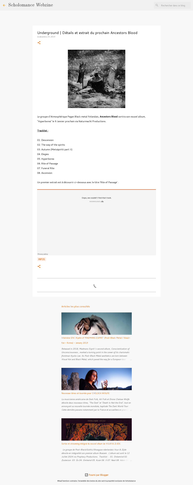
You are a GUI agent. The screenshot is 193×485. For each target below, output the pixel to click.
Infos (41, 259)
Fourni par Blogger (96, 475)
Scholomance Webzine (30, 5)
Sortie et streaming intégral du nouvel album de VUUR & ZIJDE (90, 443)
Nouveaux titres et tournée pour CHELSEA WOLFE (85, 393)
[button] (39, 43)
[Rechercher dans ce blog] (175, 5)
